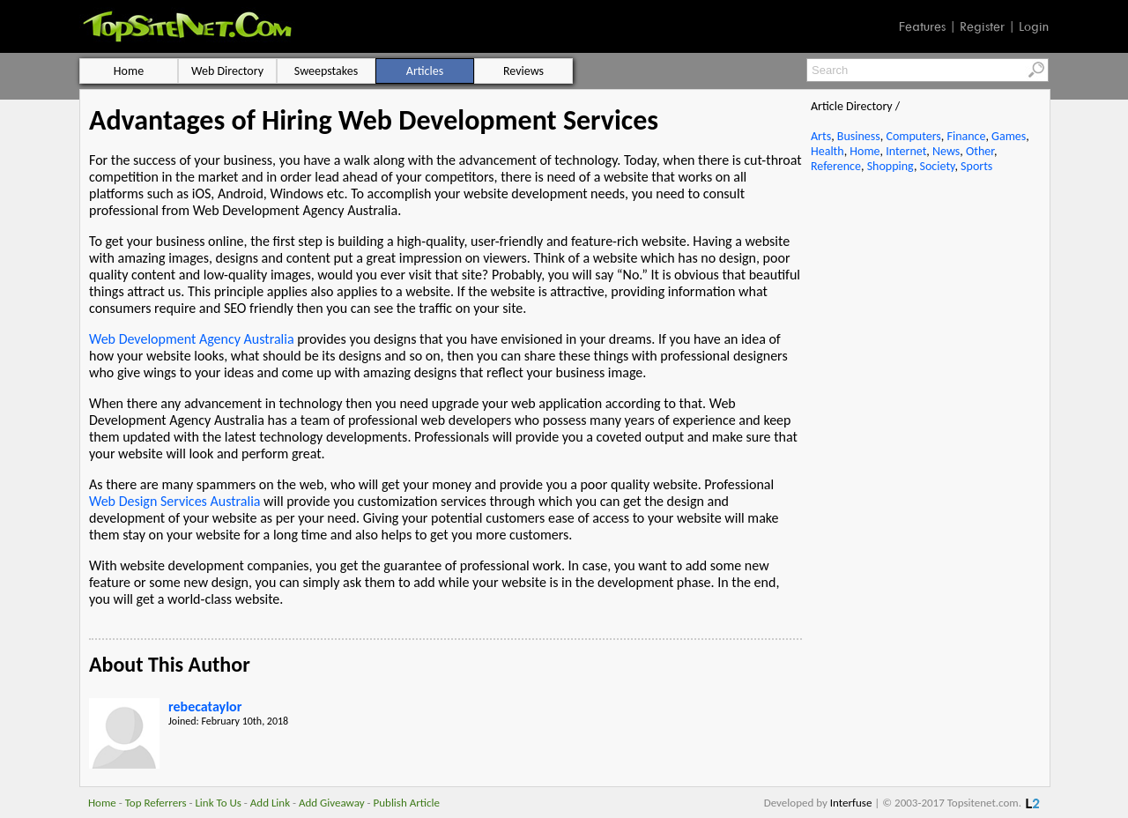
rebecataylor (204, 706)
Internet (906, 151)
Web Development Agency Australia (191, 339)
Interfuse (851, 802)
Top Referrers (156, 802)
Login (1034, 26)
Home (864, 151)
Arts (821, 136)
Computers (913, 136)
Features (922, 26)
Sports (976, 166)
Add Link (270, 802)
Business (858, 136)
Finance (965, 136)
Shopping (890, 166)
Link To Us (218, 802)
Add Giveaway (332, 802)
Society (937, 166)
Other (980, 151)
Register (982, 26)
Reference (836, 166)
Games (1008, 136)
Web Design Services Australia (174, 501)
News (946, 151)
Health (827, 151)
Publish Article (407, 802)
